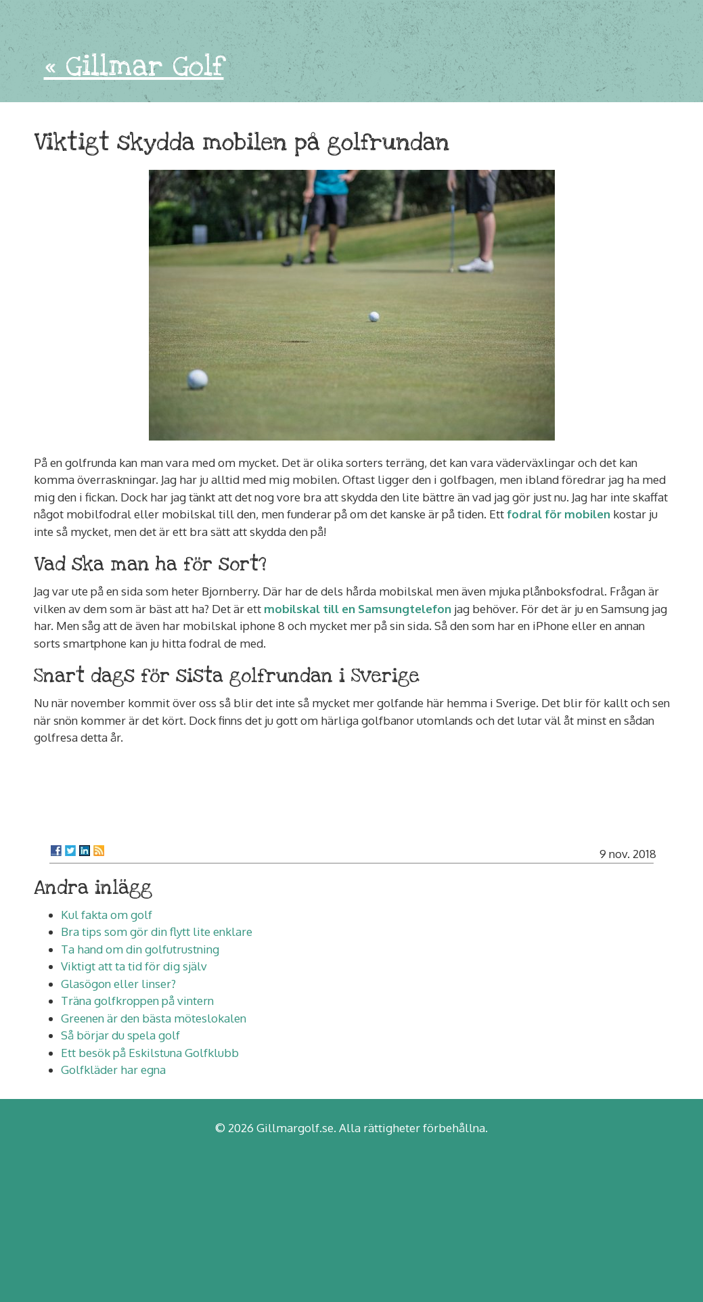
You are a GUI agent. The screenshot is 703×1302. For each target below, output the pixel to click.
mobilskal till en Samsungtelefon (357, 609)
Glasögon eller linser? (118, 983)
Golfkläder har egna (113, 1069)
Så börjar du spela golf (120, 1035)
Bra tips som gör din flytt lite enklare (156, 931)
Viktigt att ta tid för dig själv (134, 966)
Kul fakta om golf (106, 914)
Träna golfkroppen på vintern (137, 1000)
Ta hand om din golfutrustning (140, 949)
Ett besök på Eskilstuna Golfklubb (150, 1053)
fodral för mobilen (558, 514)
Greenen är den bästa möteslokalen (153, 1018)
